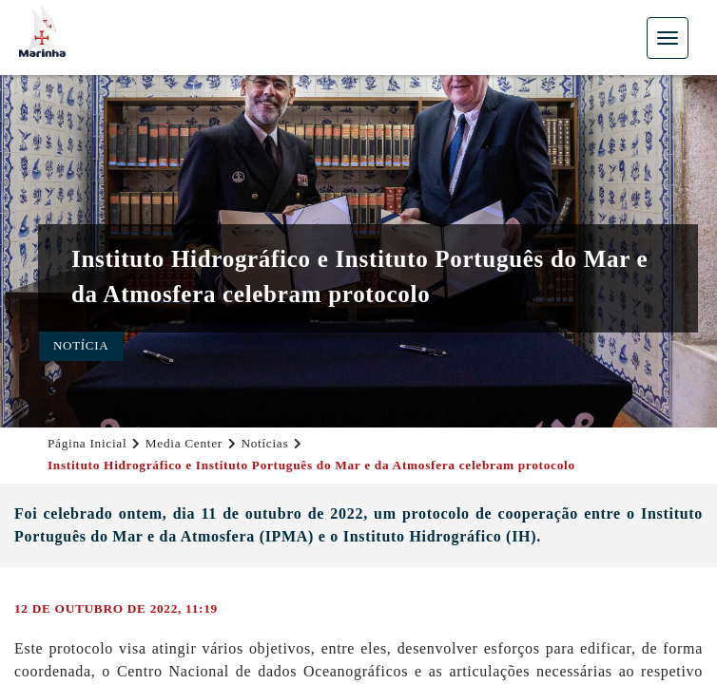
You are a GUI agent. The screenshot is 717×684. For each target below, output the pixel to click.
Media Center (184, 443)
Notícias (264, 443)
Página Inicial (87, 443)
